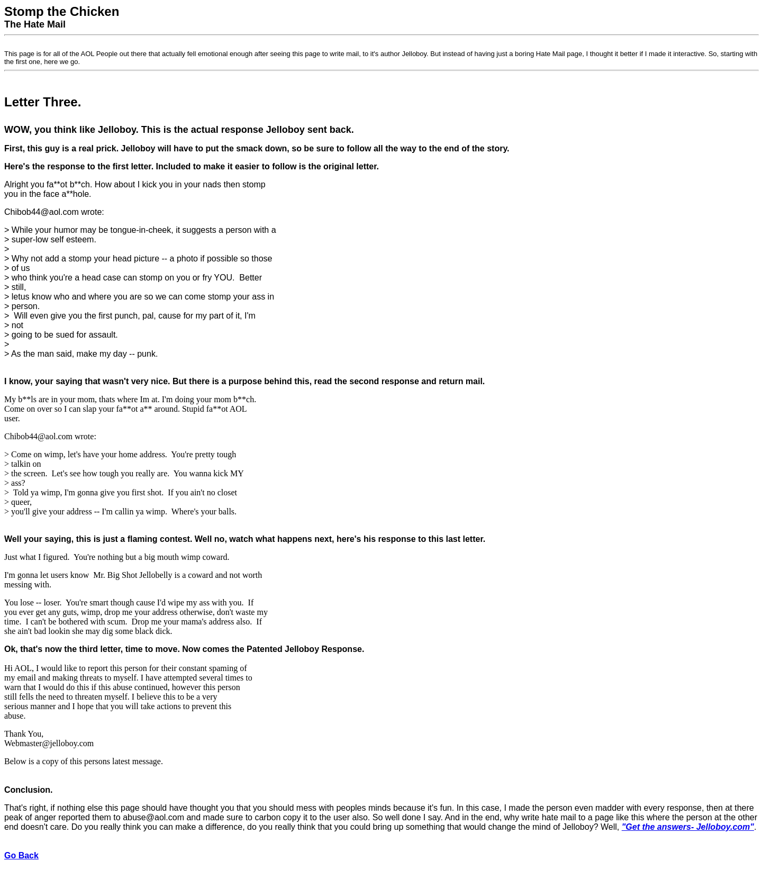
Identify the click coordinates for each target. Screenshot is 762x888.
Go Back (21, 855)
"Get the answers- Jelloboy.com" (688, 826)
